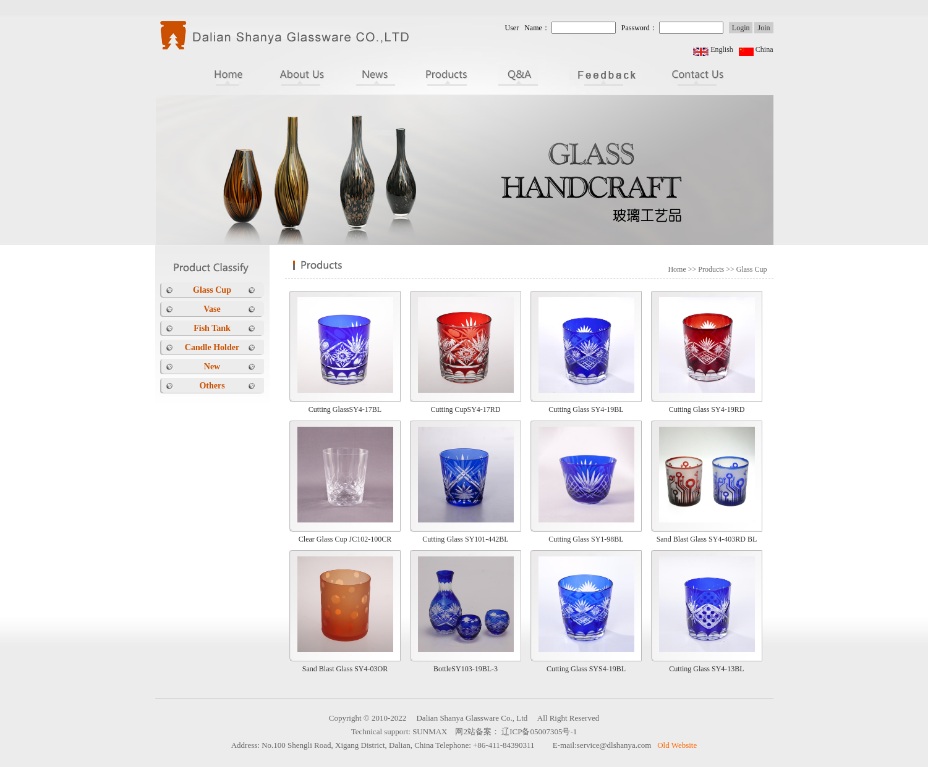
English (721, 49)
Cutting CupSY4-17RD (465, 409)
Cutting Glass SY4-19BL (585, 409)
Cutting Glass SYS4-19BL (586, 668)
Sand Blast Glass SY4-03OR (345, 668)
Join (763, 27)
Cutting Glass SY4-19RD (707, 409)
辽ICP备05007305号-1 (539, 731)
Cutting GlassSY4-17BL (345, 409)
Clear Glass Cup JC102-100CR (345, 539)
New (212, 366)
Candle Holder (212, 347)
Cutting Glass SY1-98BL (585, 539)
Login (741, 27)
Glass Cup (212, 290)
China (764, 49)
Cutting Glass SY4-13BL (706, 668)
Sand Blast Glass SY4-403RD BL (707, 539)
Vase (212, 309)
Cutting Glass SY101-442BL (465, 539)
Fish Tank (212, 328)
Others (211, 385)
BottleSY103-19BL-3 (465, 668)
